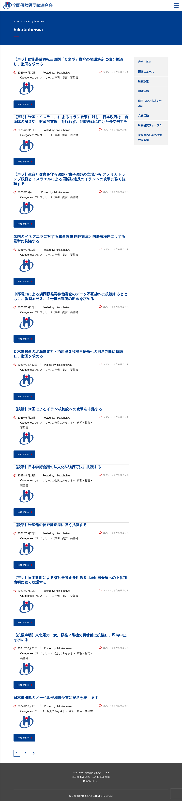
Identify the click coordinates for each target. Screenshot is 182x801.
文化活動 (143, 115)
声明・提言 (144, 61)
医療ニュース (146, 71)
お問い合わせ (91, 781)
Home (16, 21)
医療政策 (143, 81)
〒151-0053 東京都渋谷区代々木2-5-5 (91, 772)
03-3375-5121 (83, 777)
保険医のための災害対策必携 (150, 137)
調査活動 (143, 91)
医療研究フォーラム (150, 125)
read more (24, 104)
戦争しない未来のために (150, 103)
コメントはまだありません (114, 72)
